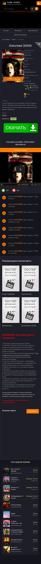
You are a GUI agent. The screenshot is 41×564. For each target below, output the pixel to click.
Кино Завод (6, 39)
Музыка (6, 30)
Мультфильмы (33, 30)
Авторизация (39, 3)
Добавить (33, 411)
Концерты (18, 30)
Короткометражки (20, 35)
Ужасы (13, 39)
